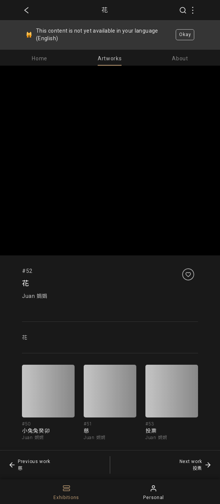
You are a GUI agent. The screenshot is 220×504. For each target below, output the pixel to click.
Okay (185, 34)
